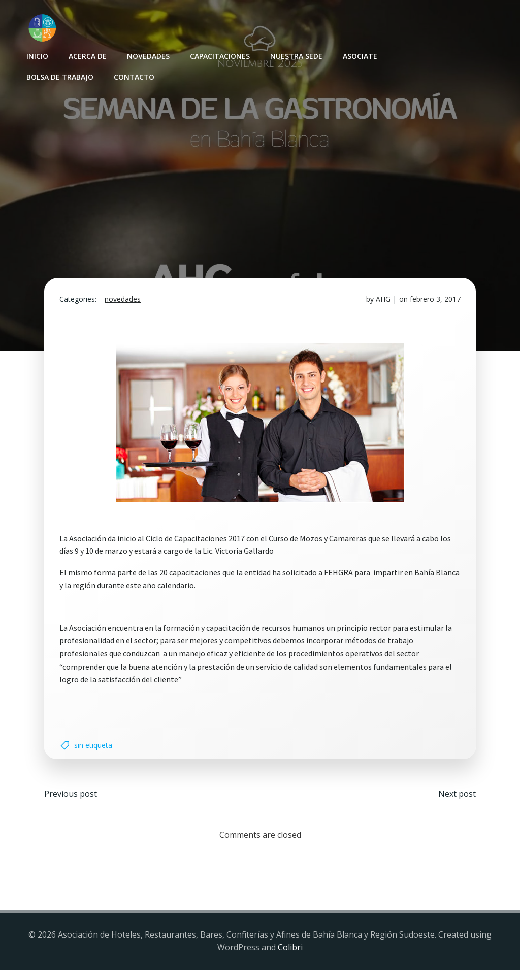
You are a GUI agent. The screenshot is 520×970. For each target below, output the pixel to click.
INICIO (37, 56)
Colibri (290, 947)
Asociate (360, 56)
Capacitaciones (220, 56)
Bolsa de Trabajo (59, 77)
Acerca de (88, 56)
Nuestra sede (296, 56)
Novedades (148, 56)
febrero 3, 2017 (435, 299)
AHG (383, 299)
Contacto (134, 77)
